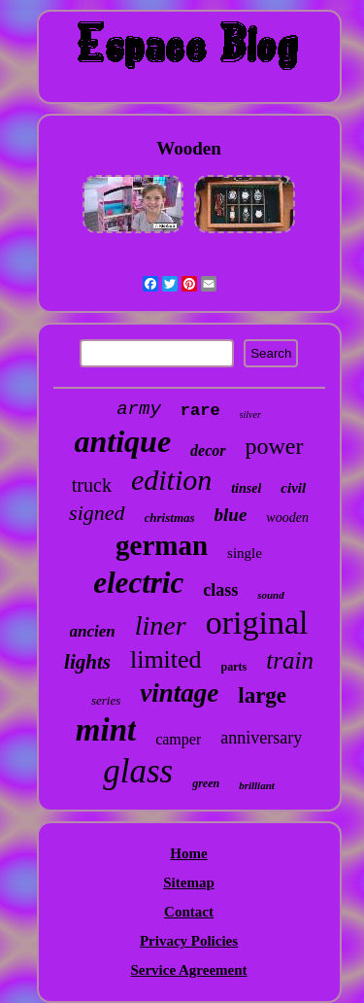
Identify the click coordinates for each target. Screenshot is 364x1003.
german (162, 545)
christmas (170, 517)
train (290, 660)
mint (106, 729)
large (262, 695)
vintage (179, 693)
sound (270, 595)
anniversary (261, 737)
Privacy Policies (189, 941)
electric (138, 583)
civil (293, 488)
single (244, 553)
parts (234, 667)
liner (160, 625)
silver (250, 414)
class (220, 590)
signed (96, 513)
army (138, 409)
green (205, 783)
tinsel (246, 488)
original (257, 622)
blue (231, 514)
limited (166, 659)
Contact (189, 911)
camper (178, 739)
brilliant (257, 785)
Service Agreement (188, 970)
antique (123, 441)
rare (200, 410)
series (105, 700)
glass (138, 771)
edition (171, 480)
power (275, 446)
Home (188, 853)
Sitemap (189, 882)
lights (87, 662)
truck (92, 485)
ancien (93, 631)
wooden (287, 517)
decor (207, 450)
